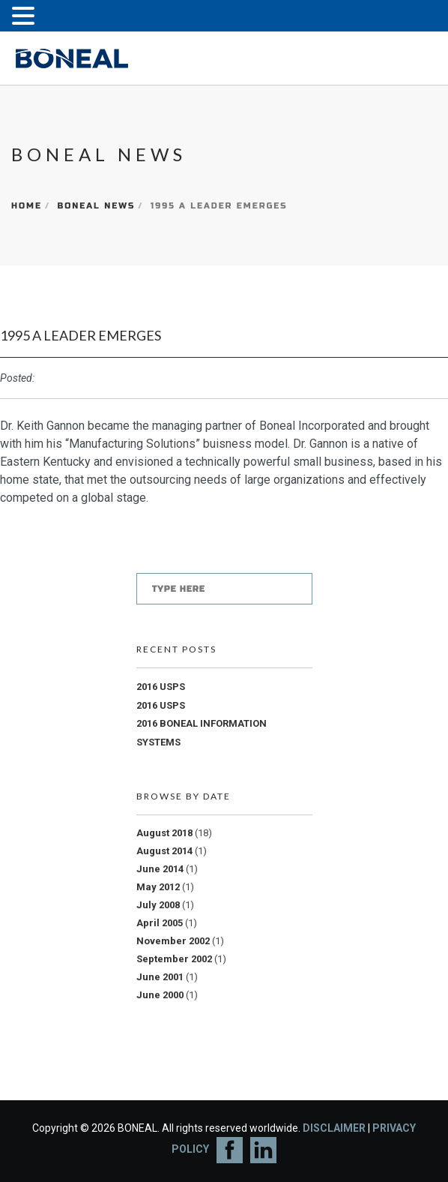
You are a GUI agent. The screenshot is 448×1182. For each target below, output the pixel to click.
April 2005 (159, 922)
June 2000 (160, 994)
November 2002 (173, 940)
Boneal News (96, 206)
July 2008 (158, 904)
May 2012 (158, 886)
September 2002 (174, 958)
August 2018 (164, 832)
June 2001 (160, 976)
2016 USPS (160, 686)
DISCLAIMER (334, 1128)
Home (26, 206)
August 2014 (164, 850)
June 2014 (160, 868)
